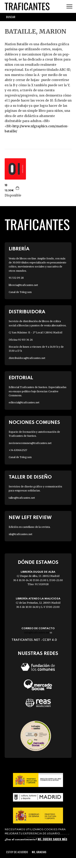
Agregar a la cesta (17, 188)
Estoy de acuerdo (17, 852)
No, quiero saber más (52, 839)
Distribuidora (27, 312)
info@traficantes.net (38, 632)
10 (6, 185)
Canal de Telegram (20, 292)
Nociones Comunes (34, 422)
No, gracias (39, 852)
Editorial (21, 378)
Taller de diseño (30, 477)
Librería (19, 249)
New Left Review (30, 517)
